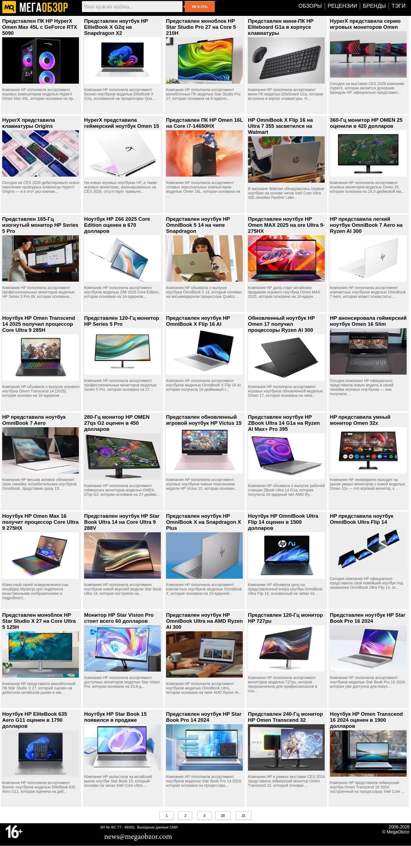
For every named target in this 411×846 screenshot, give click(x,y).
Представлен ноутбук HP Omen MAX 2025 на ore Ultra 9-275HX (286, 225)
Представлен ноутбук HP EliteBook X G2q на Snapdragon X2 (116, 27)
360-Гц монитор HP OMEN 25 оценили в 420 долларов (366, 123)
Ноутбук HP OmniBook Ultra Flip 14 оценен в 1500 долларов (283, 522)
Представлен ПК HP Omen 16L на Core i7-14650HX (204, 123)
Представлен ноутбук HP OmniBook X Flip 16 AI (198, 321)
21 (244, 815)
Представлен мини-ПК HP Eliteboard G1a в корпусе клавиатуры (280, 27)
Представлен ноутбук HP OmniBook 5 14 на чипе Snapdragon (198, 225)
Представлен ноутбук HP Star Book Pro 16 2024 (367, 618)
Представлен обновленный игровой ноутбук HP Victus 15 (203, 420)
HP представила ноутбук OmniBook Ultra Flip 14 (361, 519)
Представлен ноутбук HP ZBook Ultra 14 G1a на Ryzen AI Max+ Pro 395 (284, 423)
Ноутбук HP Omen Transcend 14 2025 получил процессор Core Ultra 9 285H (38, 324)
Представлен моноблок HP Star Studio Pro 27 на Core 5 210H (201, 27)
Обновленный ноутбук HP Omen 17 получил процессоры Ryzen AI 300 (281, 324)
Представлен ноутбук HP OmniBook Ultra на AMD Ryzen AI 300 (204, 621)
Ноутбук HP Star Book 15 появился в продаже (115, 717)
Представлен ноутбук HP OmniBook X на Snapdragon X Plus (203, 522)
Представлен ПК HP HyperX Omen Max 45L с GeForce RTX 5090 (39, 27)
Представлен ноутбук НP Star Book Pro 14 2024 (203, 717)
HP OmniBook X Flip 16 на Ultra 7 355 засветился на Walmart (280, 126)
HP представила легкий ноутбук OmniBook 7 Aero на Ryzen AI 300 (366, 225)
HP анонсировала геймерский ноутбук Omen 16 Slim (368, 321)
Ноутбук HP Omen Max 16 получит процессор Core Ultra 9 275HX (40, 522)
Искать (199, 6)
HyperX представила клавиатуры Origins (28, 123)
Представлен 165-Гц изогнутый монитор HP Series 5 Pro (40, 225)
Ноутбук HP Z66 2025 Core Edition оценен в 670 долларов (117, 225)
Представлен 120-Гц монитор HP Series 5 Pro (121, 321)
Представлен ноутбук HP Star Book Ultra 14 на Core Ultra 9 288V (121, 522)
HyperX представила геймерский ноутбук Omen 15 (121, 123)
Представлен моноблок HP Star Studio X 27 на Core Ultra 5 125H (39, 621)
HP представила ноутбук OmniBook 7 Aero (34, 420)
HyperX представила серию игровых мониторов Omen (365, 24)
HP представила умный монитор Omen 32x (360, 420)
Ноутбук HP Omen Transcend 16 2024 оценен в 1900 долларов (366, 720)
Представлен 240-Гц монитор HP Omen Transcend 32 (285, 717)
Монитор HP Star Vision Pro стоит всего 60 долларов (119, 618)
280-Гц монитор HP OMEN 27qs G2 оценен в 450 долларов (117, 423)
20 (223, 815)
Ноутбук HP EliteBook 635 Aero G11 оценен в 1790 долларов (34, 720)
